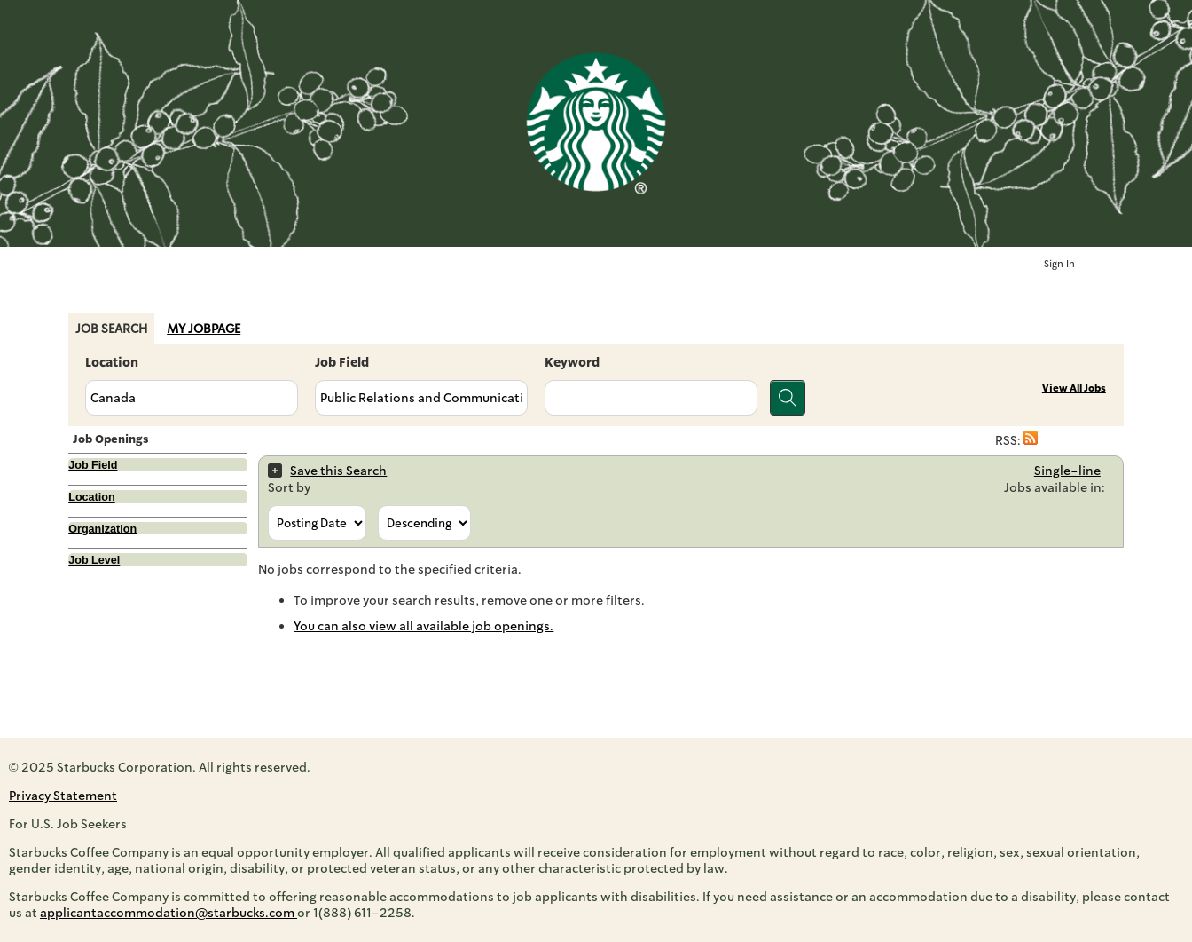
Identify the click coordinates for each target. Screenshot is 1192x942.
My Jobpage (203, 328)
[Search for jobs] (787, 398)
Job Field (342, 362)
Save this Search (338, 471)
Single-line (1067, 471)
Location (111, 362)
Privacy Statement (63, 795)
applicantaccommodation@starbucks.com (168, 913)
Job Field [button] (92, 465)
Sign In (1059, 264)
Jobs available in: (1054, 487)
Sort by (289, 487)
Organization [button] (102, 528)
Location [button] (91, 497)
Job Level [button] (94, 560)
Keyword (572, 362)
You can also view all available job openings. (423, 626)
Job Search (111, 328)
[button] (1030, 440)
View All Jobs (1074, 388)
